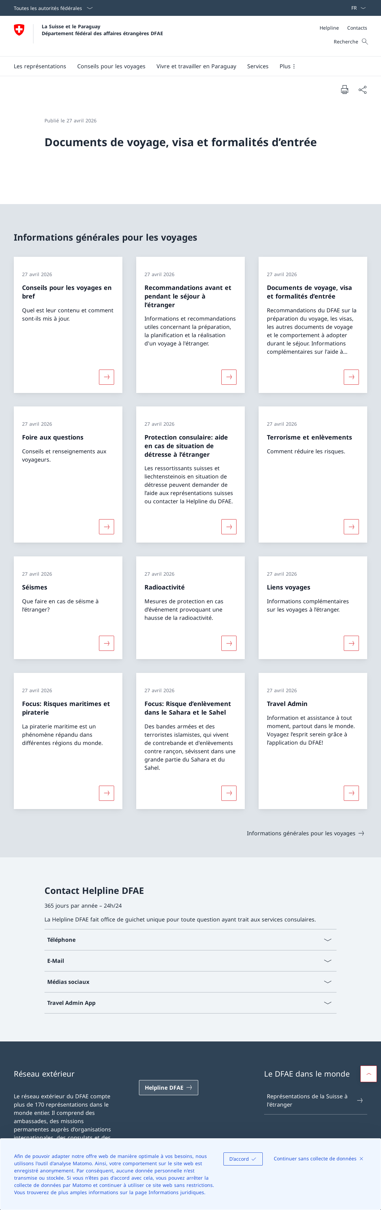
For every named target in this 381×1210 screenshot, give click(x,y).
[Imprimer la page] (344, 89)
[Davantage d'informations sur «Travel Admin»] (351, 793)
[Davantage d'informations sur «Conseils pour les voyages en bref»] (106, 376)
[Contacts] (357, 27)
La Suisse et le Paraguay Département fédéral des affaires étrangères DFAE (102, 29)
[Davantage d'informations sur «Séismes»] (106, 643)
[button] (40, 66)
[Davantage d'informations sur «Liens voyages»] (351, 643)
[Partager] (362, 90)
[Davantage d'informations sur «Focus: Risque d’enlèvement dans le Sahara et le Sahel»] (229, 793)
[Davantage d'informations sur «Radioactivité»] (229, 643)
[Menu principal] (185, 66)
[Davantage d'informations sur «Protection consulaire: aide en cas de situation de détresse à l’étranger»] (229, 526)
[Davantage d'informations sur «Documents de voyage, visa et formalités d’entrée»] (351, 376)
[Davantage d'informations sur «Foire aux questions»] (106, 526)
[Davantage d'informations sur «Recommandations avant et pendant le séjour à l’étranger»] (229, 376)
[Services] (258, 66)
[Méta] (343, 27)
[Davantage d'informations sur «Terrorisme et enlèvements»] (351, 526)
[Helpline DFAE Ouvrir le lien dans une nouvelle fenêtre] (168, 1087)
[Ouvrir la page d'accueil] (88, 36)
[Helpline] (329, 27)
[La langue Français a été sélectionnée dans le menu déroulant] (356, 8)
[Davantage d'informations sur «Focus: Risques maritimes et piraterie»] (106, 793)
